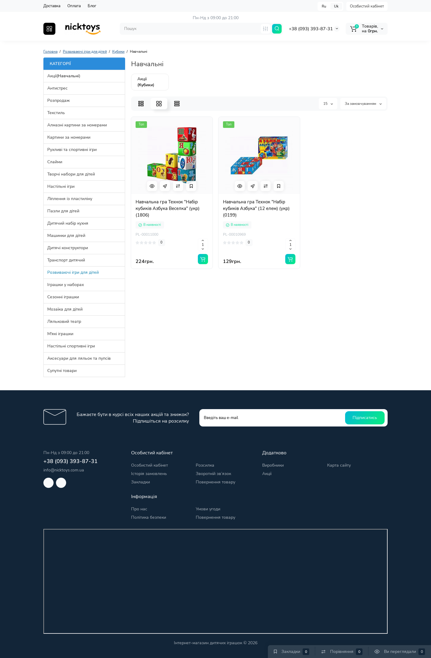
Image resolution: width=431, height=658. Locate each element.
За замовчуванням (363, 103)
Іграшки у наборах (65, 285)
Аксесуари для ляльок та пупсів (79, 358)
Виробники (273, 465)
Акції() (63, 76)
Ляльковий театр (64, 321)
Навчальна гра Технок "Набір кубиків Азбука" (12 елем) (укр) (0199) (256, 208)
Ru (324, 6)
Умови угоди (208, 509)
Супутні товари (62, 370)
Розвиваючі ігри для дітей (73, 272)
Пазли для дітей (63, 211)
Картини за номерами (68, 137)
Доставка (51, 6)
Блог (92, 6)
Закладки (140, 482)
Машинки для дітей (66, 235)
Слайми (54, 162)
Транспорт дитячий (66, 260)
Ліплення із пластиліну (69, 199)
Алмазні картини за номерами (77, 125)
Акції (266, 474)
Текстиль (56, 113)
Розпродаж (58, 100)
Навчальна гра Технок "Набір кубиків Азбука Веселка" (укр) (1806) (168, 208)
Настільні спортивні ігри (71, 346)
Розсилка (205, 465)
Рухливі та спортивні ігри (72, 149)
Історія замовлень (149, 474)
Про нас (139, 509)
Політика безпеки (148, 517)
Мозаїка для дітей (65, 309)
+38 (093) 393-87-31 (311, 29)
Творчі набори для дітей (71, 174)
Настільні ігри (61, 186)
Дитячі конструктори (67, 248)
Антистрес (57, 88)
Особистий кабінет (367, 6)
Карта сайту (339, 465)
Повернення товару (215, 482)
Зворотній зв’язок (213, 474)
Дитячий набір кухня (67, 223)
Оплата (74, 6)
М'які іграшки (60, 334)
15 (328, 103)
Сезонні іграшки (63, 297)
